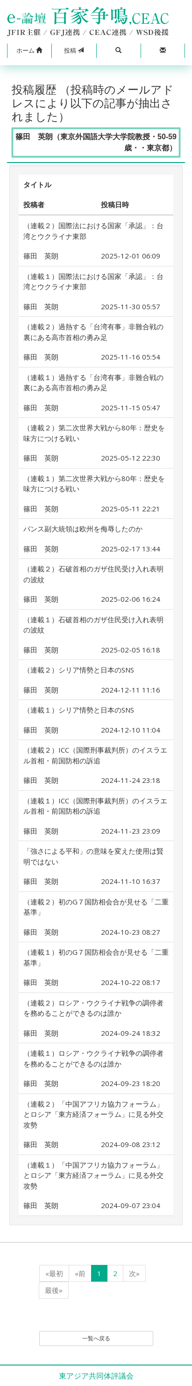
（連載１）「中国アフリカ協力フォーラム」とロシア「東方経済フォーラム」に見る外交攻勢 (93, 1175)
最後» (54, 1290)
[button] (29, 50)
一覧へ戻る (96, 1338)
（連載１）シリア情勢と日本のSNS (78, 709)
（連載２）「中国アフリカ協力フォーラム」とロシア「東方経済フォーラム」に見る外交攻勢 (93, 1114)
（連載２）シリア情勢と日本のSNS (78, 669)
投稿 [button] (74, 50)
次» (134, 1273)
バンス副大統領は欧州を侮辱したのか (82, 528)
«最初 (54, 1273)
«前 (80, 1273)
